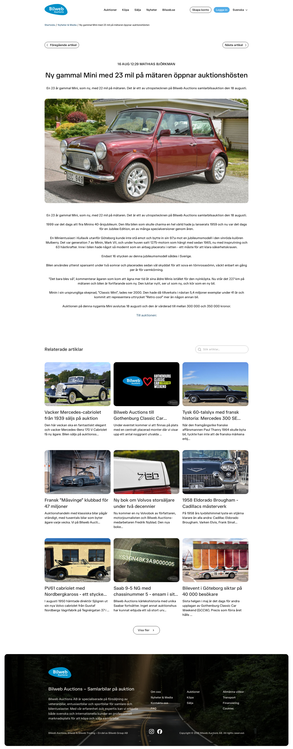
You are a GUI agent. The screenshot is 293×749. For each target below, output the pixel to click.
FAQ (153, 708)
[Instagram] (151, 731)
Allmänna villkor (233, 691)
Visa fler (146, 630)
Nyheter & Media (67, 24)
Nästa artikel (235, 45)
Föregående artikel (62, 45)
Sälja (137, 10)
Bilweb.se (168, 10)
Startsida (50, 24)
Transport (229, 697)
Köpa (125, 10)
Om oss (156, 691)
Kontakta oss (159, 703)
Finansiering (231, 703)
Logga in (221, 10)
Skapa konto (200, 10)
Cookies (228, 708)
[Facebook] (159, 731)
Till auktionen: (146, 315)
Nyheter (151, 10)
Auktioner (110, 10)
